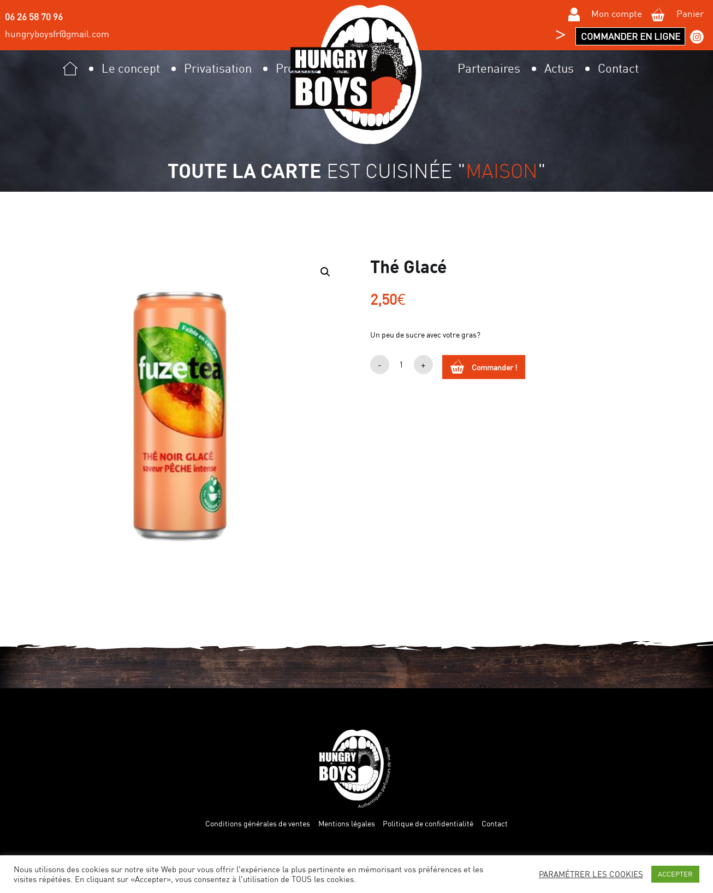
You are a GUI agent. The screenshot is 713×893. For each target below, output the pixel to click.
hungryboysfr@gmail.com (57, 33)
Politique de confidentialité (428, 824)
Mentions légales (346, 824)
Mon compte (605, 15)
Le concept (131, 68)
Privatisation (218, 68)
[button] (325, 272)
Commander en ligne (630, 36)
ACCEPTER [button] (675, 874)
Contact (618, 68)
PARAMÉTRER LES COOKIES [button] (591, 874)
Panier (677, 15)
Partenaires (488, 68)
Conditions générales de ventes (257, 824)
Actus (559, 68)
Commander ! (494, 367)
